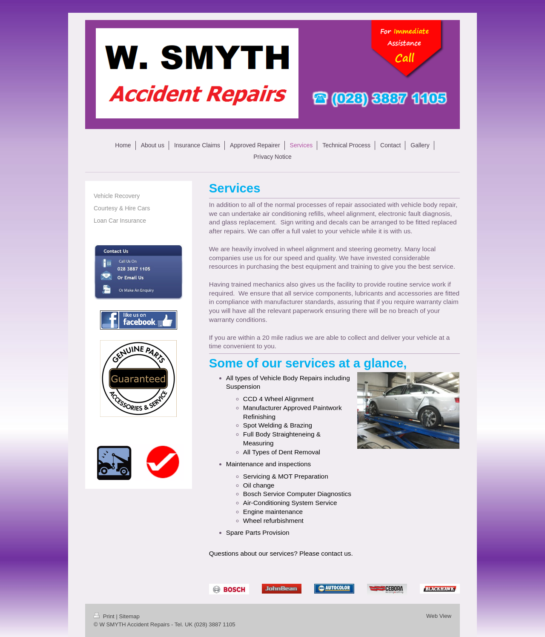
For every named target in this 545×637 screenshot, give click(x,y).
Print (105, 616)
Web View (438, 616)
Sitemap (129, 616)
